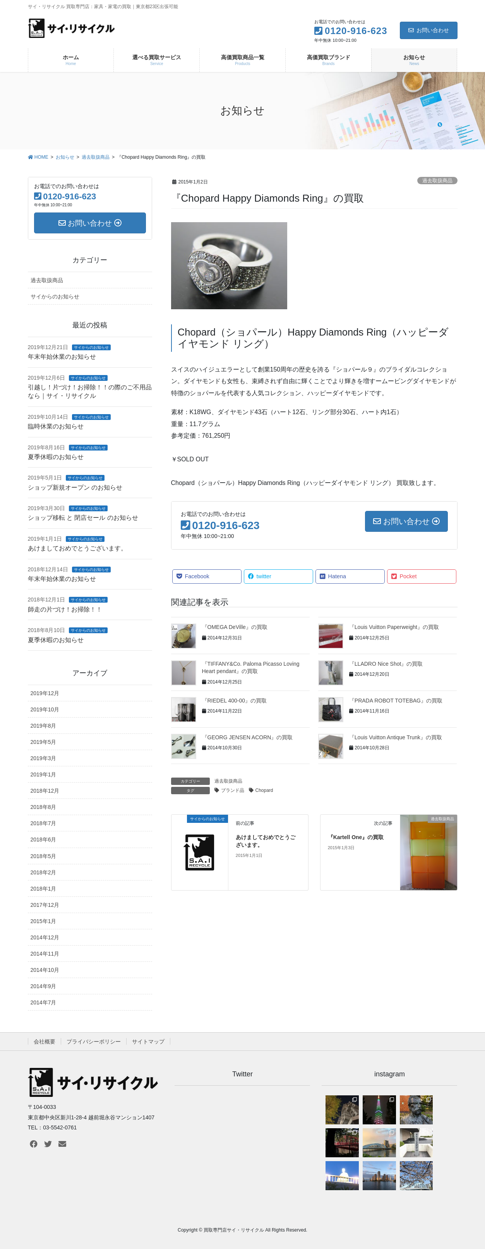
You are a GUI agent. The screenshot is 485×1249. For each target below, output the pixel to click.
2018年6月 (44, 839)
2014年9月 (44, 986)
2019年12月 (45, 693)
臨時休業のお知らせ (56, 426)
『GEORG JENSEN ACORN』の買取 (247, 737)
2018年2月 (44, 872)
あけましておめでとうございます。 (77, 548)
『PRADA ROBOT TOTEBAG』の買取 (395, 700)
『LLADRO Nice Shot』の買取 (386, 664)
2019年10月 (45, 709)
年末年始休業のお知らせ (62, 356)
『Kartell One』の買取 (356, 837)
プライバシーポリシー (94, 1041)
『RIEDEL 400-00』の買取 (234, 700)
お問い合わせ (428, 30)
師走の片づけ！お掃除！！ (65, 609)
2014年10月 (45, 970)
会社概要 (44, 1041)
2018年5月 (44, 856)
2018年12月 (45, 791)
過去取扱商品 (437, 180)
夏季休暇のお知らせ (56, 457)
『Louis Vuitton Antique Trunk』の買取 (395, 737)
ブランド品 (232, 790)
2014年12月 (45, 937)
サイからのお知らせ (55, 296)
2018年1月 (44, 889)
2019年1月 (44, 774)
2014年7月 (44, 1002)
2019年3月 (44, 758)
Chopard (264, 790)
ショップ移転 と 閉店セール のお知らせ (83, 517)
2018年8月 (44, 807)
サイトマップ (148, 1041)
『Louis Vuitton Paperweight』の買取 (394, 627)
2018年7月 (44, 823)
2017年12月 (45, 905)
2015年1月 (44, 921)
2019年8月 (44, 726)
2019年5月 (44, 742)
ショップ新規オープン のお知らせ (75, 487)
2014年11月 (45, 954)
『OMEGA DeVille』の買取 (234, 627)
